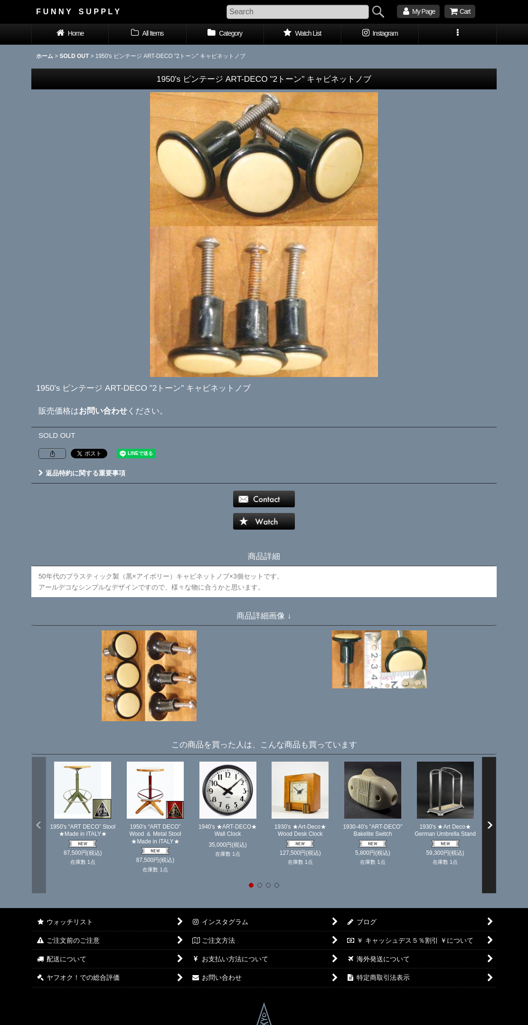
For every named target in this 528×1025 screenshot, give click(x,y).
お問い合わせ (103, 411)
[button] (457, 34)
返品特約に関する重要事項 (81, 473)
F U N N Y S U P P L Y (78, 11)
